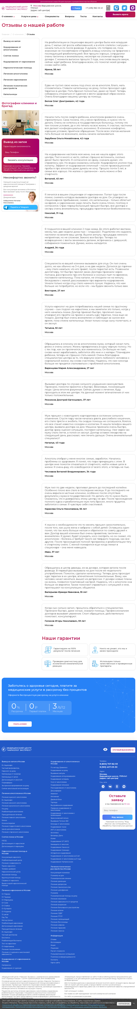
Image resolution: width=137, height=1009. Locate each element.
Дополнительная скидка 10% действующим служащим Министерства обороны (68, 1)
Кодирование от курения (11, 965)
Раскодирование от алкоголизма (63, 787)
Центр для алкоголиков (11, 828)
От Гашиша (6, 895)
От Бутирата (6, 906)
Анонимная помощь (9, 873)
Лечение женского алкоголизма (14, 802)
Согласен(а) (124, 1004)
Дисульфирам (56, 790)
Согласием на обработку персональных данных (65, 1005)
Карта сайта (55, 961)
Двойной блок (56, 799)
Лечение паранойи (58, 927)
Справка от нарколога (10, 879)
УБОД (4, 839)
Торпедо (54, 802)
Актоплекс (55, 832)
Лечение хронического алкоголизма (16, 805)
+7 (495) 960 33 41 (94, 8)
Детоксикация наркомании (12, 924)
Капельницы (10, 94)
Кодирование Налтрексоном (62, 861)
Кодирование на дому (59, 770)
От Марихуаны (7, 897)
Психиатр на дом (57, 874)
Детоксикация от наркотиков (13, 842)
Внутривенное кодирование (62, 805)
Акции (53, 944)
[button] (4, 123)
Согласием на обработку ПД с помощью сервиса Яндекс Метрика (77, 1007)
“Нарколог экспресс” (103, 996)
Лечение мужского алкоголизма (14, 796)
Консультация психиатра (60, 872)
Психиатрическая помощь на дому (64, 895)
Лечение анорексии (58, 904)
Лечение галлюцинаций (60, 918)
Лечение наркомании (15, 80)
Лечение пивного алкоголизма (13, 816)
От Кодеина (6, 909)
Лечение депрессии (59, 883)
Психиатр (54, 892)
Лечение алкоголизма (15, 74)
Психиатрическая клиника (61, 877)
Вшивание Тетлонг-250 (59, 820)
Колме (53, 838)
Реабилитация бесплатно (12, 938)
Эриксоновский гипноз (59, 817)
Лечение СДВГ (56, 912)
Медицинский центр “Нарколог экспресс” (15, 8)
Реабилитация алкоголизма (12, 811)
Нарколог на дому (9, 770)
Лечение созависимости (11, 861)
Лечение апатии (57, 909)
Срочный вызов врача (123, 750)
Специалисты (52, 16)
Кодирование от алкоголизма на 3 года (66, 858)
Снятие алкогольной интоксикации (15, 788)
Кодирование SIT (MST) (60, 841)
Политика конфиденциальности (63, 955)
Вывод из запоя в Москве (13, 761)
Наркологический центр (11, 870)
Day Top (5, 915)
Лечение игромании (58, 898)
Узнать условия (20, 724)
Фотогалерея (56, 941)
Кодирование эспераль (60, 778)
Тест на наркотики (9, 941)
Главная (6, 34)
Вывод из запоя (11, 41)
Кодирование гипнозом (60, 784)
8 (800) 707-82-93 (109, 764)
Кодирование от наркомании (19, 62)
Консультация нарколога (11, 855)
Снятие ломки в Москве (12, 836)
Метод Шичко (7, 918)
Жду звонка (117, 817)
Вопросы (69, 16)
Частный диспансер (9, 932)
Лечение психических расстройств (15, 87)
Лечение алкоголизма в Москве (16, 792)
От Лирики (6, 892)
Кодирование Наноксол (60, 847)
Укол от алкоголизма (59, 781)
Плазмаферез (7, 782)
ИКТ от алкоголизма (58, 829)
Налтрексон (6, 962)
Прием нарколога (8, 864)
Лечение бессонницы (59, 921)
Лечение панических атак (61, 886)
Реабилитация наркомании (12, 921)
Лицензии (54, 947)
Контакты (97, 16)
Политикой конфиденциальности (30, 1007)
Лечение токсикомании (11, 947)
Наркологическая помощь (17, 68)
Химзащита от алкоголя (59, 844)
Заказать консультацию (20, 160)
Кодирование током (58, 826)
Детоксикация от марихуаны (13, 845)
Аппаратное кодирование (61, 852)
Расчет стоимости (58, 950)
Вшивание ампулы (58, 773)
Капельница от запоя (10, 776)
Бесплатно (6, 935)
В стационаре (7, 765)
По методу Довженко (59, 767)
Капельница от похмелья (11, 773)
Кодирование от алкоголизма (12, 48)
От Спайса (6, 903)
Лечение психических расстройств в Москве (61, 867)
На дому (5, 808)
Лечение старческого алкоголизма (15, 831)
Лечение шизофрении (59, 889)
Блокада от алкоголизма (60, 823)
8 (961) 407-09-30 (108, 767)
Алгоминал (55, 796)
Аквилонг (54, 793)
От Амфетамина (8, 944)
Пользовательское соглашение (63, 952)
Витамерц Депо (57, 835)
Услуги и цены (28, 16)
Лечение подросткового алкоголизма (16, 825)
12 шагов (5, 912)
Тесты (83, 16)
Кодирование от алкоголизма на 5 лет (65, 855)
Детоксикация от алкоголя (12, 779)
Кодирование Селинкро (60, 850)
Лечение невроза (57, 924)
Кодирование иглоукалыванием (63, 776)
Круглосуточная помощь (11, 876)
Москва (37, 6)
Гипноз (4, 819)
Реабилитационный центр (12, 858)
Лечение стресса (57, 930)
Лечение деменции (58, 880)
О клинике (7, 16)
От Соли (5, 900)
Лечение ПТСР (57, 915)
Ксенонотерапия (8, 822)
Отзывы (53, 938)
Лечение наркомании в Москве (16, 888)
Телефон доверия (9, 867)
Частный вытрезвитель (10, 767)
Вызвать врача (120, 14)
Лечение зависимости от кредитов (64, 901)
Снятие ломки (11, 56)
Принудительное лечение (12, 814)
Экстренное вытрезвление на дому (15, 785)
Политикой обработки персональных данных (22, 1005)
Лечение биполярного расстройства (65, 906)
